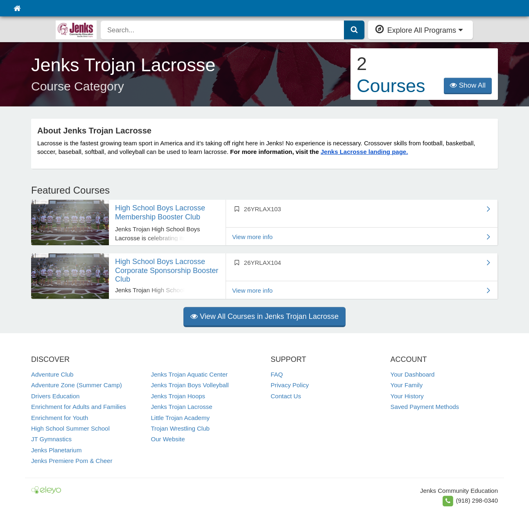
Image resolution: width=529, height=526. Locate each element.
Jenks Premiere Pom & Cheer (71, 460)
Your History (407, 396)
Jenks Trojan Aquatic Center (189, 374)
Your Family (407, 385)
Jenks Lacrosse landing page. (364, 151)
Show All (468, 85)
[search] (222, 29)
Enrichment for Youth (59, 417)
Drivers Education (55, 396)
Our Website (168, 439)
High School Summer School (70, 428)
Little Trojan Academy (180, 417)
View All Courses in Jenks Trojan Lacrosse (264, 316)
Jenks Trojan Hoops (178, 396)
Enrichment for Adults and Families (78, 406)
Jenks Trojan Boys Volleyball (190, 385)
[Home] (17, 8)
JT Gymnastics (51, 439)
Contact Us (286, 396)
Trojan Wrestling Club (180, 428)
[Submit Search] (354, 29)
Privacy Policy (290, 385)
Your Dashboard (413, 374)
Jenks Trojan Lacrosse (182, 406)
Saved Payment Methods (425, 406)
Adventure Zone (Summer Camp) (76, 385)
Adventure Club (52, 374)
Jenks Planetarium (56, 450)
